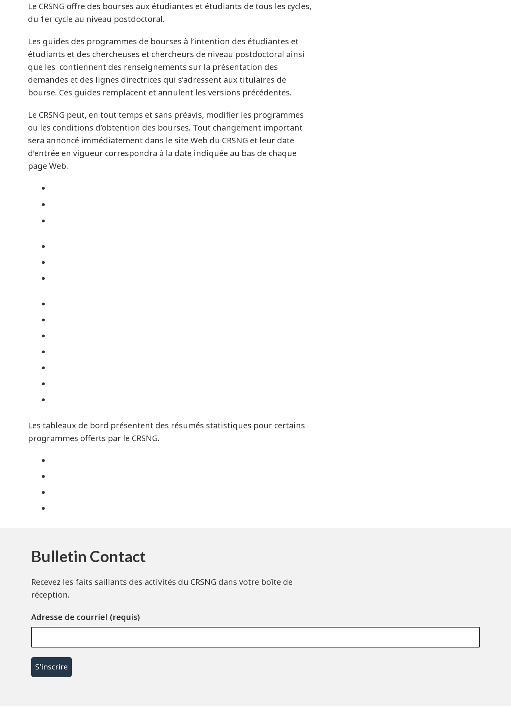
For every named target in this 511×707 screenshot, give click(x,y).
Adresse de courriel (69, 617)
